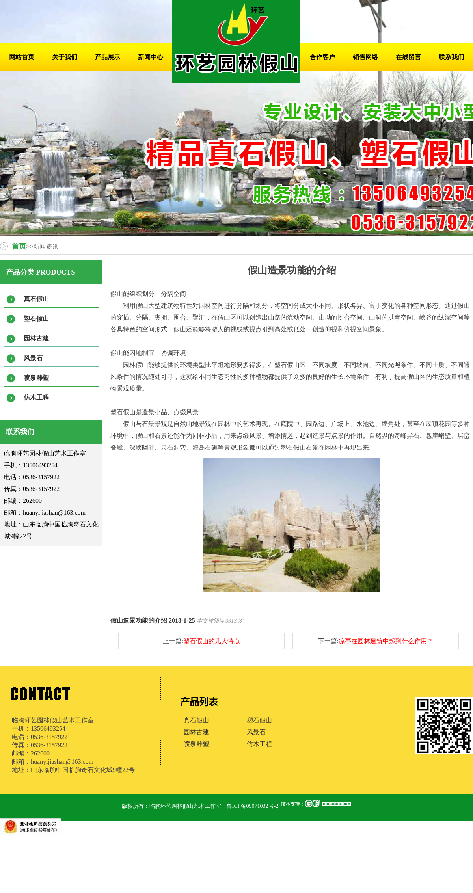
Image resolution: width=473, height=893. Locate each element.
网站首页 (21, 57)
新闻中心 (150, 57)
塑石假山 (36, 318)
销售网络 (365, 57)
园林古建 (36, 338)
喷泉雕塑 (36, 377)
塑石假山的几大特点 (211, 641)
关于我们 (64, 57)
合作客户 (322, 57)
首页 (19, 246)
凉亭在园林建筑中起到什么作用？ (386, 641)
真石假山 (36, 299)
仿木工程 (36, 397)
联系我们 (451, 57)
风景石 (33, 358)
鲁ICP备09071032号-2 (252, 806)
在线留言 (408, 57)
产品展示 (107, 57)
